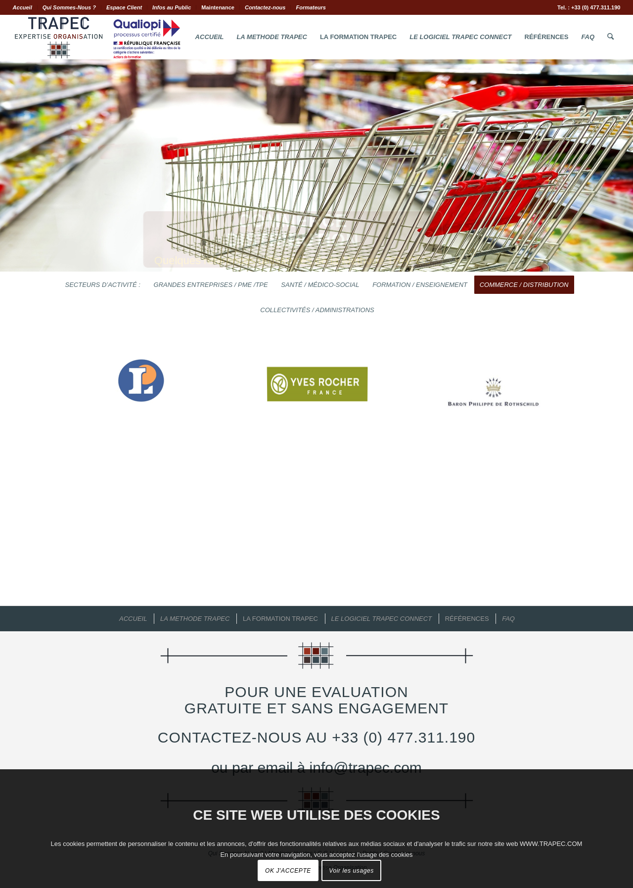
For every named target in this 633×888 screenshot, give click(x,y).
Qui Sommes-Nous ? (69, 7)
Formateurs (311, 7)
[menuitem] (25, 7)
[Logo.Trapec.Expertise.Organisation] (97, 37)
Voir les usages (351, 870)
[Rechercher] (610, 37)
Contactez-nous (265, 7)
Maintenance (217, 7)
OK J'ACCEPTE (288, 870)
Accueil (22, 7)
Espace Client (124, 7)
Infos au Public (171, 7)
